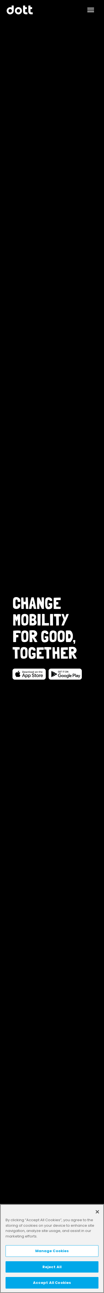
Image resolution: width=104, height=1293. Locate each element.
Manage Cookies (52, 1251)
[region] (52, 1248)
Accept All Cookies (52, 1282)
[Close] (97, 1212)
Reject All (52, 1267)
